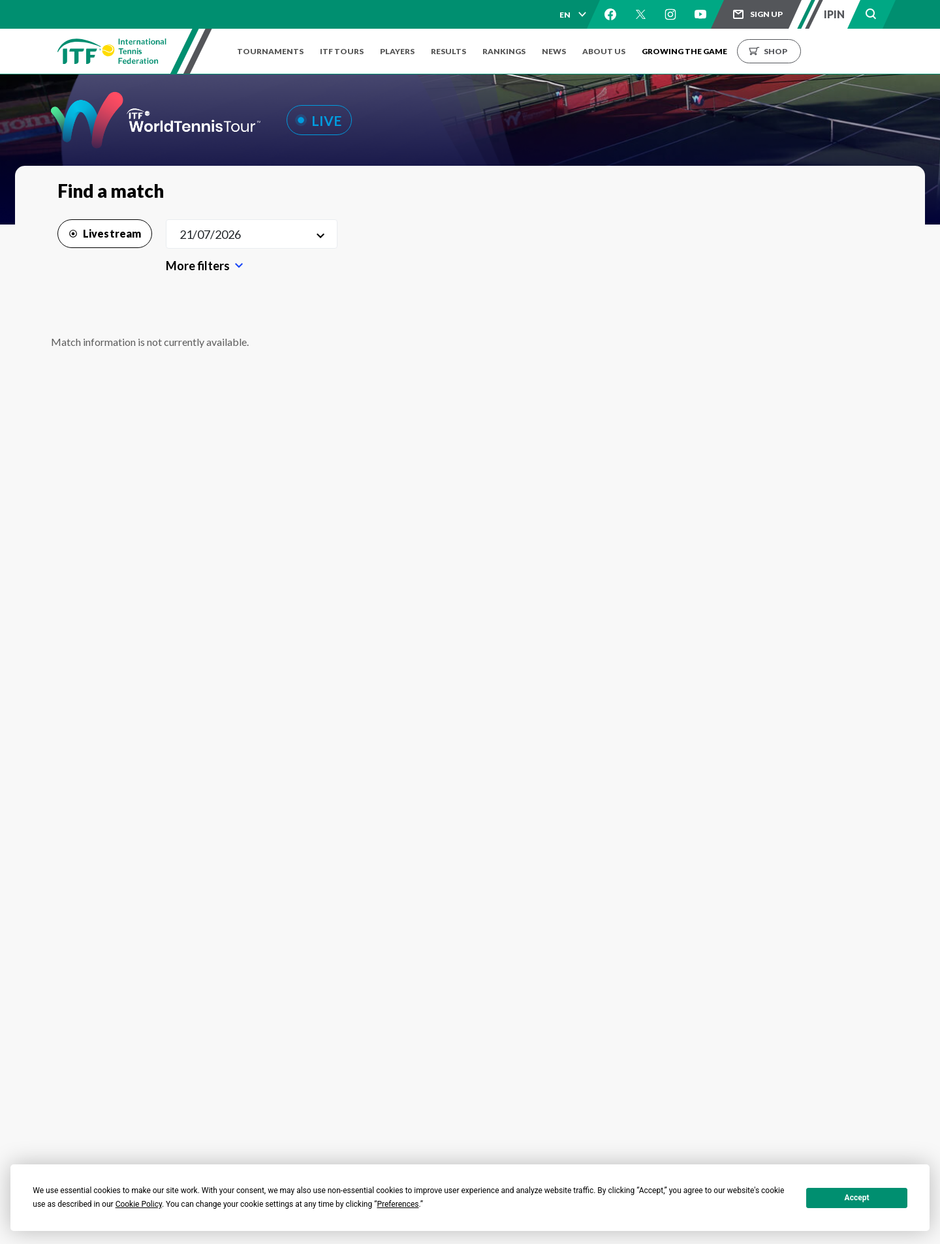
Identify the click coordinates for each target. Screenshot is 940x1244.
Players (403, 51)
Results (458, 51)
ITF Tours (345, 51)
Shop (798, 51)
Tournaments (270, 51)
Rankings (517, 51)
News (570, 51)
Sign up (766, 14)
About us (623, 51)
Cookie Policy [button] (139, 1204)
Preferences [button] (397, 1204)
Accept (857, 1197)
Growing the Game (707, 51)
